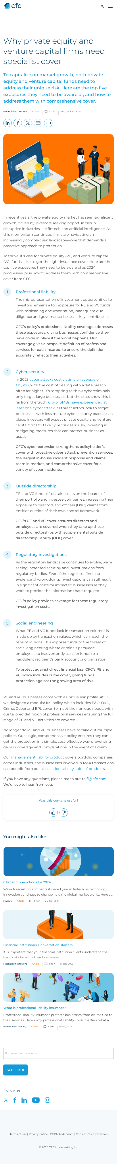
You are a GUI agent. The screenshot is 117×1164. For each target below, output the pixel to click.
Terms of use (18, 1134)
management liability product (37, 757)
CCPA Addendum (62, 1134)
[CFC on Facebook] (17, 1100)
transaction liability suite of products (73, 769)
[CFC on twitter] (8, 1100)
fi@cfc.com (96, 779)
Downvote (64, 816)
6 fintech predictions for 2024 (27, 882)
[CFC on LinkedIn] (26, 1100)
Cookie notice (85, 1134)
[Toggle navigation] (110, 6)
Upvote (54, 816)
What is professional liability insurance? (34, 1008)
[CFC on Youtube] (38, 1100)
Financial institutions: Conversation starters (38, 945)
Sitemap (101, 1134)
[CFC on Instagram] (50, 1100)
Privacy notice (38, 1134)
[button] (102, 6)
